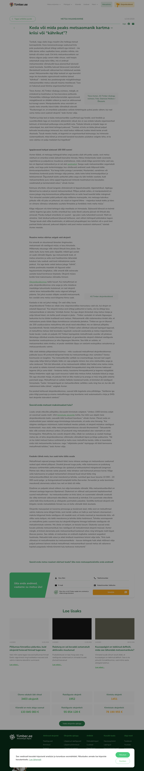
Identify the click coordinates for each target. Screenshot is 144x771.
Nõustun (122, 755)
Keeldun (122, 761)
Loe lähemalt (35, 759)
